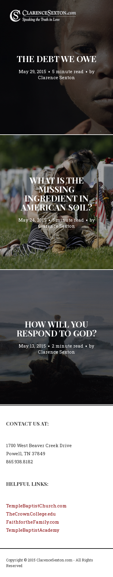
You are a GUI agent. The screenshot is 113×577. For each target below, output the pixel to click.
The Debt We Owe (56, 58)
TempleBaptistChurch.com (36, 506)
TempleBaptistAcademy (32, 530)
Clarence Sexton (56, 77)
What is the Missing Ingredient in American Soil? (56, 194)
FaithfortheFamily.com (32, 522)
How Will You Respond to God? (57, 328)
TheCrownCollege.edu (31, 514)
